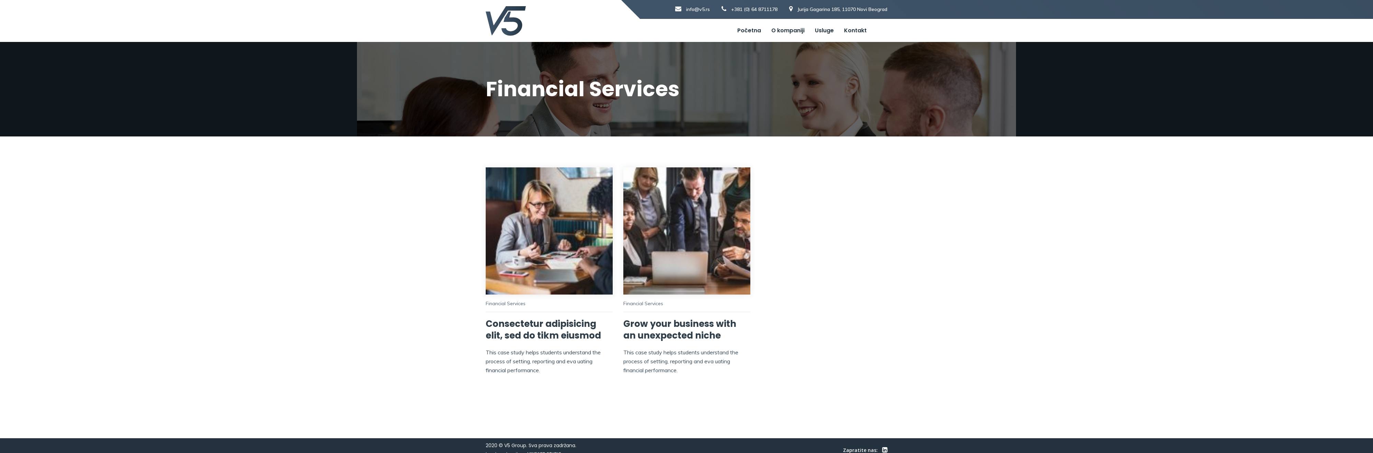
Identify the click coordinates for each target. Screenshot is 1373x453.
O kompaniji (788, 30)
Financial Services (506, 303)
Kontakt (855, 30)
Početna (749, 30)
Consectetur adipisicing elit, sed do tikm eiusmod (543, 330)
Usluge (824, 30)
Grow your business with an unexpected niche (679, 330)
